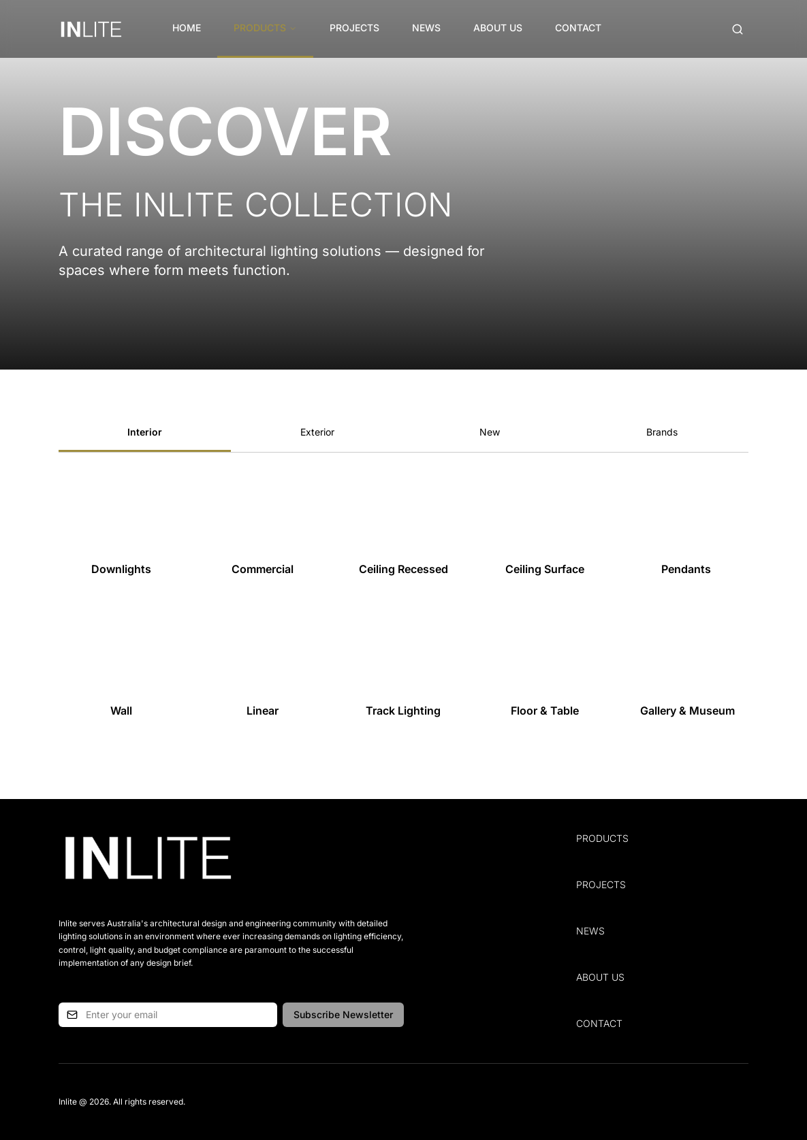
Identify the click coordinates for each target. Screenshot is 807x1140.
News (426, 27)
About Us (497, 27)
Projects (354, 27)
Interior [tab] (144, 432)
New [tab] (489, 432)
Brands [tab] (662, 432)
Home (186, 27)
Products (265, 27)
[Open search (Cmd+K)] (737, 29)
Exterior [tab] (317, 432)
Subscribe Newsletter (343, 1014)
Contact (578, 27)
